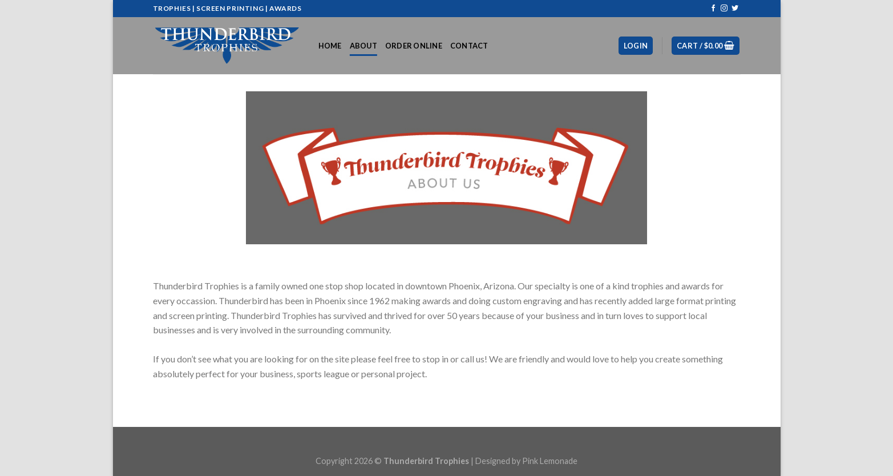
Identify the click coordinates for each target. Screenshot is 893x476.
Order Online (413, 45)
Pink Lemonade (549, 461)
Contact (469, 45)
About (363, 45)
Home (330, 45)
